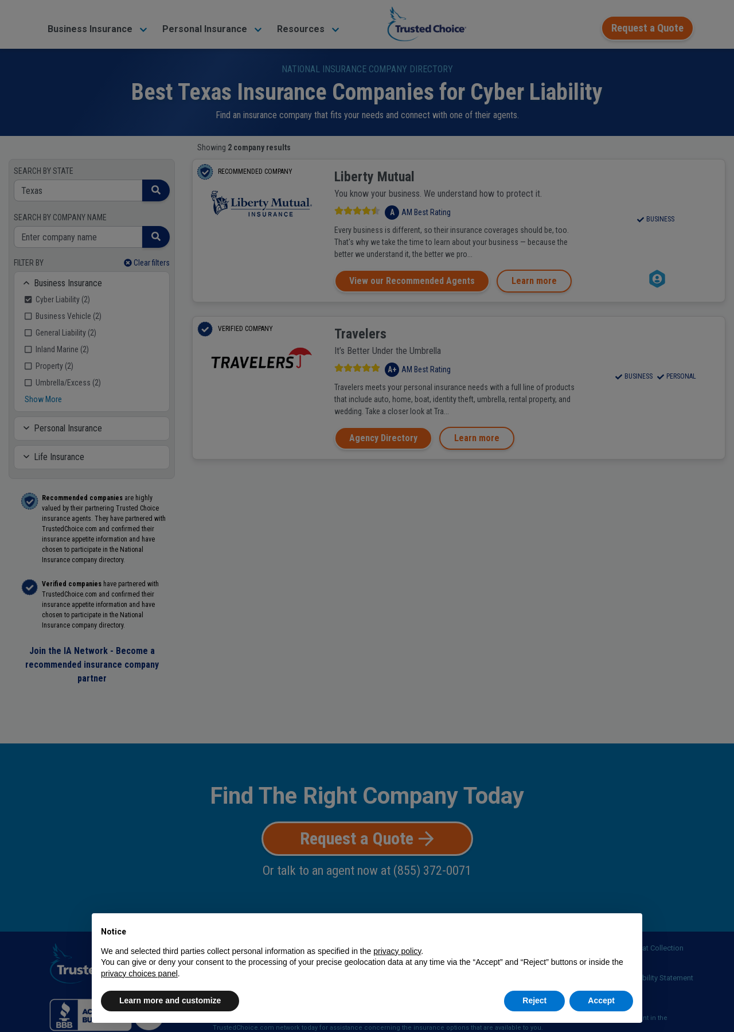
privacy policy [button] (397, 951)
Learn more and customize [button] (170, 1000)
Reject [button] (534, 1000)
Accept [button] (601, 1000)
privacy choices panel (139, 973)
